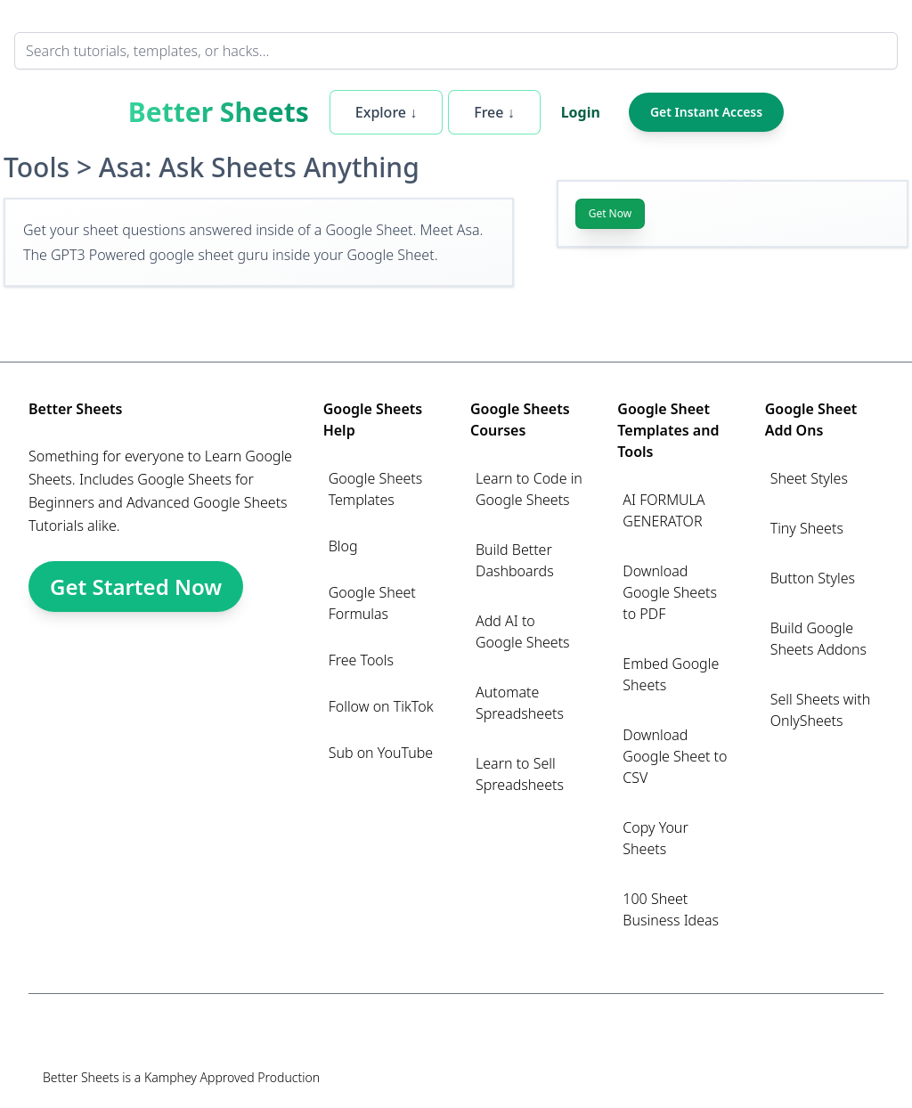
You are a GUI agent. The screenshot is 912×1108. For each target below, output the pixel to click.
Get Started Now (136, 586)
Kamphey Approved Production (232, 1077)
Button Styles (812, 578)
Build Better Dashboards (515, 560)
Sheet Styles (809, 478)
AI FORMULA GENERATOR (663, 510)
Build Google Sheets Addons (818, 638)
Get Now (610, 213)
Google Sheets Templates (376, 488)
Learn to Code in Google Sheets (529, 488)
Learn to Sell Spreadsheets (520, 774)
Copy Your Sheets (655, 838)
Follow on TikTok (381, 706)
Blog (343, 546)
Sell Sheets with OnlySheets (820, 709)
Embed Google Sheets (671, 674)
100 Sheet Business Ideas (671, 909)
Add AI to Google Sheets (523, 631)
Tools (36, 167)
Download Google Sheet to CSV (675, 756)
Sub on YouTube (381, 752)
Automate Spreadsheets (520, 702)
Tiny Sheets (806, 528)
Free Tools (361, 660)
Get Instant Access (706, 111)
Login (580, 112)
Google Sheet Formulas (372, 603)
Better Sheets (218, 112)
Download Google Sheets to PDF (670, 592)
